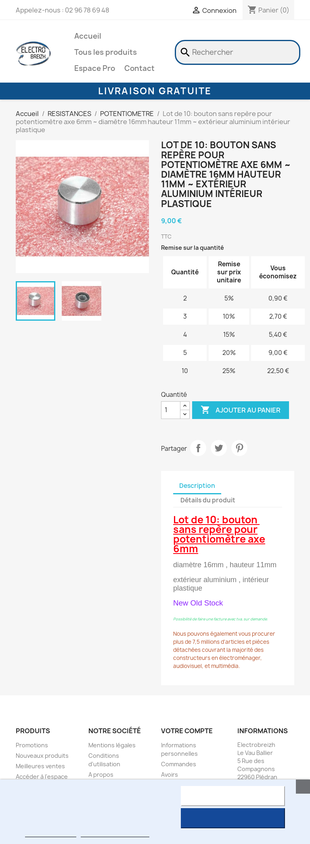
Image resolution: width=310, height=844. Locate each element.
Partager (198, 448)
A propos (100, 774)
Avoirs (169, 774)
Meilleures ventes (40, 766)
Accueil (87, 36)
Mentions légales (112, 745)
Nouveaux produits (42, 755)
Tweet (219, 448)
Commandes (178, 764)
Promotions (32, 745)
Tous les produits (105, 52)
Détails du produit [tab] (207, 500)
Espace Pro (94, 68)
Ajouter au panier (241, 410)
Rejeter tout (232, 796)
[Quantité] (170, 410)
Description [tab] (197, 485)
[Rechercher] (237, 52)
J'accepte (232, 818)
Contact (139, 68)
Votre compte (187, 730)
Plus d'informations (50, 833)
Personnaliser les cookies (115, 833)
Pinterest (239, 448)
